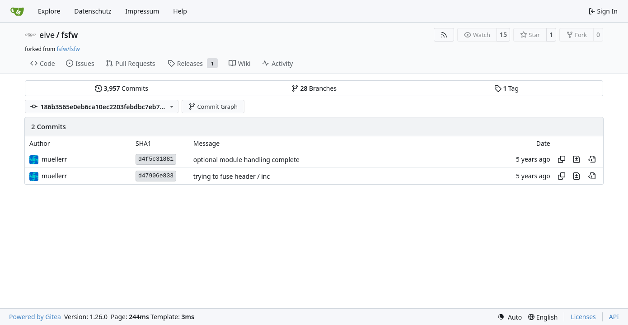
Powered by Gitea (35, 316)
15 (503, 34)
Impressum (142, 11)
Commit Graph (213, 106)
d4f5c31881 (155, 159)
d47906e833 (155, 175)
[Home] (17, 11)
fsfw (69, 34)
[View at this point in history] (592, 159)
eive (47, 34)
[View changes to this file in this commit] (576, 159)
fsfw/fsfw (68, 49)
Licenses (583, 316)
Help (180, 11)
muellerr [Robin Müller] (54, 159)
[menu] (509, 317)
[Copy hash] (561, 159)
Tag (506, 88)
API (614, 316)
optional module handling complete (246, 159)
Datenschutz (92, 11)
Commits (121, 88)
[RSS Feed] (444, 35)
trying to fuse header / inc (231, 176)
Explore (49, 11)
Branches (314, 88)
